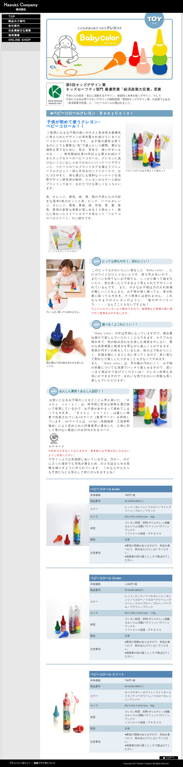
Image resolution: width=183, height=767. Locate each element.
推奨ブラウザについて (44, 763)
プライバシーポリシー (20, 763)
